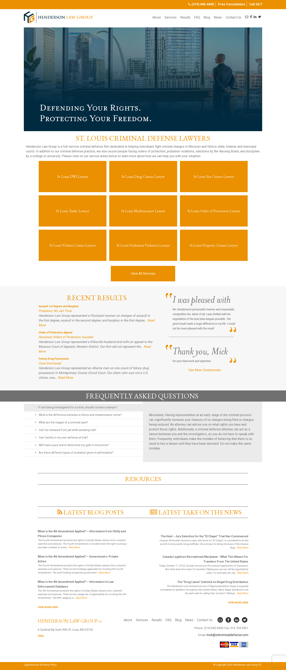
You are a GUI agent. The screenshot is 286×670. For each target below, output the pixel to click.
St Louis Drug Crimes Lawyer (143, 176)
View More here (48, 607)
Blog (207, 17)
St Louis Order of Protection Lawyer (213, 211)
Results (185, 17)
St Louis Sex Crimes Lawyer (214, 176)
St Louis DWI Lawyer (72, 176)
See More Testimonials (204, 370)
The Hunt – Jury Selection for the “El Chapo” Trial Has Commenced (204, 536)
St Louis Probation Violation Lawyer (143, 245)
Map (41, 636)
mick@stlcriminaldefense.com (227, 635)
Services (170, 17)
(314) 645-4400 (203, 4)
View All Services (143, 273)
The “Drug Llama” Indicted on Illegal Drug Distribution (212, 582)
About (156, 17)
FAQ (197, 17)
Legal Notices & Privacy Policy (40, 664)
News (218, 17)
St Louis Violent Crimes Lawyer (72, 245)
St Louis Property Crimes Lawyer (214, 245)
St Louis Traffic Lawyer (72, 211)
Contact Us (233, 17)
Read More (65, 378)
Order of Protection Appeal (55, 332)
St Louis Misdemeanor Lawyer (143, 211)
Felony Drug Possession (54, 358)
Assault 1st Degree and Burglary (58, 306)
